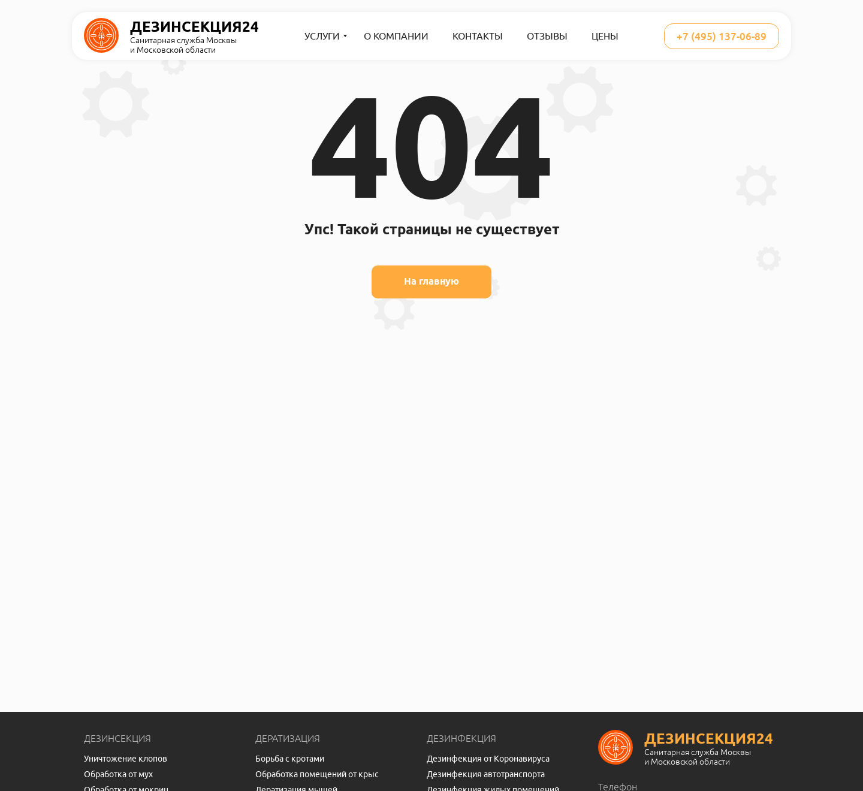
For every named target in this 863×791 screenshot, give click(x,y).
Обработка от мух (118, 774)
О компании (396, 36)
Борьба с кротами (289, 758)
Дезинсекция (117, 738)
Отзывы (547, 36)
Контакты (477, 36)
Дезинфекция (461, 738)
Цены (605, 36)
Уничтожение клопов (125, 758)
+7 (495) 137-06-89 (722, 36)
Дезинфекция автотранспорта (486, 774)
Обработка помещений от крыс (317, 774)
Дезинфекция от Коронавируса (488, 758)
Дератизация (287, 738)
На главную (431, 281)
